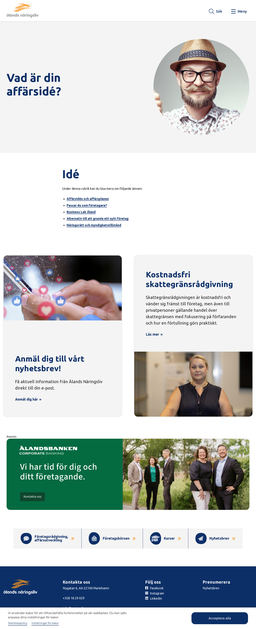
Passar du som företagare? (87, 205)
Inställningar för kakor (45, 623)
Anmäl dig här (26, 399)
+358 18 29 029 (73, 598)
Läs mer (152, 334)
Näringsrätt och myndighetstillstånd (94, 225)
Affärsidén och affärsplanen (88, 198)
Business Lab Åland (81, 212)
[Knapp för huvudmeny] (238, 11)
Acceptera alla (218, 618)
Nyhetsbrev (211, 588)
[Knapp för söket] (215, 11)
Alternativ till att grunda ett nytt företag (98, 218)
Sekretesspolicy (17, 623)
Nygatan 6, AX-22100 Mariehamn (86, 588)
